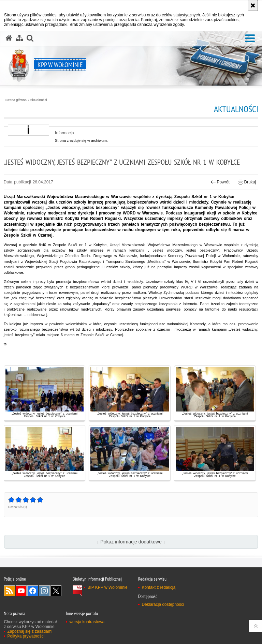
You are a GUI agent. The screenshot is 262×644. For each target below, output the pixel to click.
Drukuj (247, 182)
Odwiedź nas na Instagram (44, 590)
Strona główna (16, 100)
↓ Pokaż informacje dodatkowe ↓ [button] (131, 541)
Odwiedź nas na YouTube (21, 590)
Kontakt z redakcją (158, 587)
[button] (250, 38)
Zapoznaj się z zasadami (29, 631)
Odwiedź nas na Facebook (32, 590)
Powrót (220, 182)
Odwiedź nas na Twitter (55, 590)
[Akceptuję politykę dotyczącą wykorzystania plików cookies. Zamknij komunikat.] (253, 5)
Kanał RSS (9, 590)
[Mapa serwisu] (19, 38)
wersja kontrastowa (86, 621)
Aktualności (38, 100)
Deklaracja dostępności (163, 604)
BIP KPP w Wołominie (107, 587)
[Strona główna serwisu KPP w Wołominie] (8, 38)
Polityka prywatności (25, 636)
